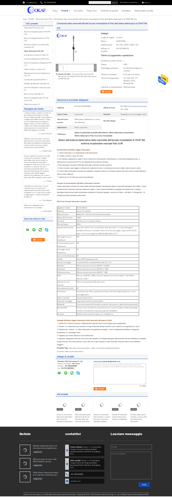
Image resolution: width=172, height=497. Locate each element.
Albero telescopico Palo (44, 19)
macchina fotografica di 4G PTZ (35, 59)
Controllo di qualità (109, 10)
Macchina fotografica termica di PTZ (36, 38)
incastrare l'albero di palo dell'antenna (70, 351)
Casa (54, 10)
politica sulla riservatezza (32, 494)
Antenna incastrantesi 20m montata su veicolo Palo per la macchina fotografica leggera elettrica (102, 419)
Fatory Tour (92, 10)
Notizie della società (144, 10)
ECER (146, 494)
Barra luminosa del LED (32, 94)
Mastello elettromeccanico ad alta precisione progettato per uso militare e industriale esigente (45, 447)
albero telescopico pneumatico (79, 348)
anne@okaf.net (31, 3)
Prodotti (64, 10)
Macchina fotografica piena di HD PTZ (37, 32)
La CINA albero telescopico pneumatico (56, 494)
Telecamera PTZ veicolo (32, 28)
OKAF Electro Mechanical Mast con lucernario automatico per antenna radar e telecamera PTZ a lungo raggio (45, 473)
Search (114, 3)
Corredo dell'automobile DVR (34, 80)
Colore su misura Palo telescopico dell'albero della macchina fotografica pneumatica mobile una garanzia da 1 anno (65, 420)
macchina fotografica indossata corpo (37, 87)
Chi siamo (78, 10)
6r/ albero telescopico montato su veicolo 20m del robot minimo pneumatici (139, 418)
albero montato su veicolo (33, 69)
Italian (147, 3)
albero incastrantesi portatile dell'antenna (105, 348)
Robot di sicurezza (30, 104)
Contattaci (126, 10)
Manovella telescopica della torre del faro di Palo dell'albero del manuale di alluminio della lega (83, 419)
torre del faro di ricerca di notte (34, 55)
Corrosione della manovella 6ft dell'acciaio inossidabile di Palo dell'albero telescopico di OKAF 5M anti (77, 76)
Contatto (108, 92)
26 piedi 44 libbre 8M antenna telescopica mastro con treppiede (119, 417)
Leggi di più (38, 452)
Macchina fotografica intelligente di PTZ (37, 63)
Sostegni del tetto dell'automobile (35, 83)
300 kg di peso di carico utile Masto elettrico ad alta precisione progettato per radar (46, 460)
